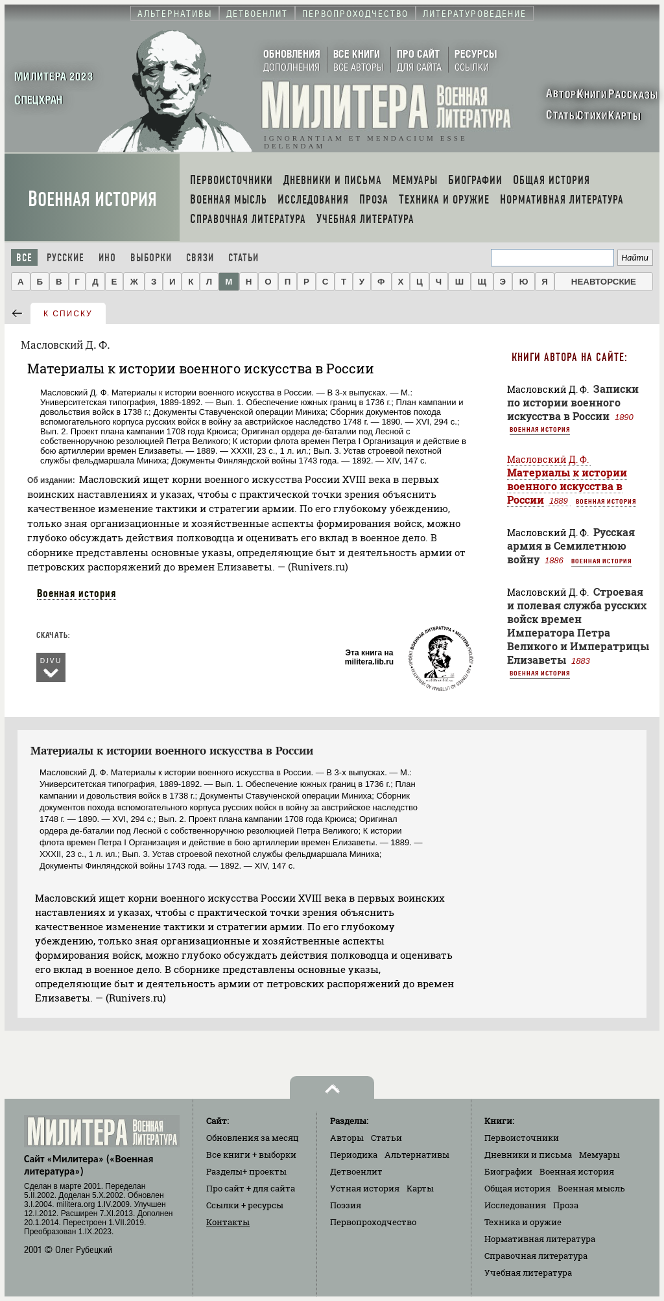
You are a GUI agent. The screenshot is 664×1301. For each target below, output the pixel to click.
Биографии (508, 1171)
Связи (200, 257)
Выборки (151, 257)
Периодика (353, 1154)
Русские (65, 257)
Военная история (92, 199)
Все (24, 257)
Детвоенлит (356, 1171)
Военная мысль (591, 1188)
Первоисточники (521, 1137)
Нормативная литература (539, 1239)
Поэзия (345, 1205)
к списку (68, 313)
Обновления (252, 1137)
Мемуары (599, 1154)
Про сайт (250, 1188)
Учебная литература (528, 1272)
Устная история (364, 1188)
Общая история (517, 1188)
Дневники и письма (528, 1154)
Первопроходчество (373, 1222)
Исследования (515, 1205)
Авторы (347, 1137)
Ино (107, 257)
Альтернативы (417, 1154)
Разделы (246, 1171)
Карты (420, 1188)
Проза (565, 1205)
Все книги (251, 1154)
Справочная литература (535, 1255)
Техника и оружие (523, 1222)
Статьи (243, 257)
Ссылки (244, 1205)
